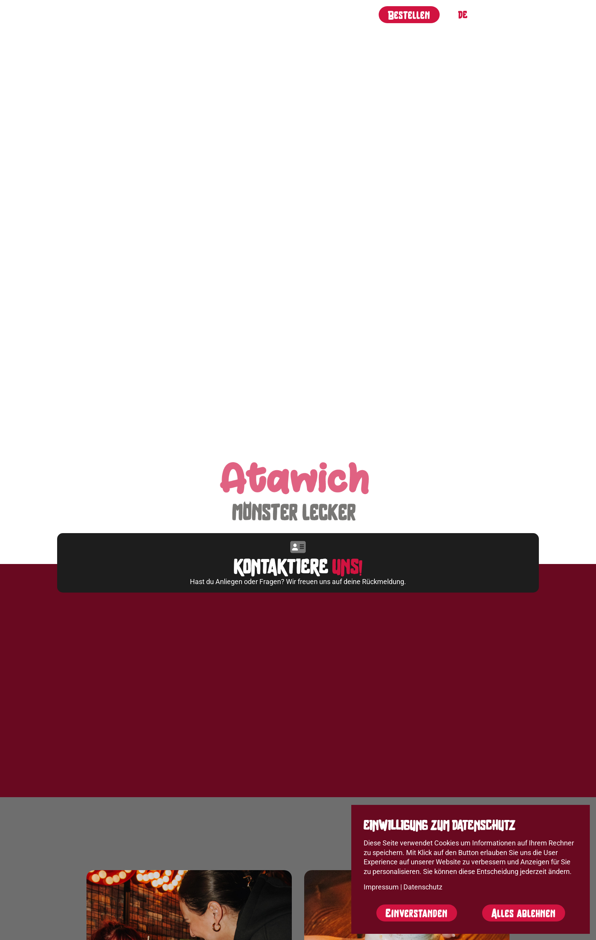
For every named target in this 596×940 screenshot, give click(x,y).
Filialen (241, 13)
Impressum (381, 887)
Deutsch (462, 14)
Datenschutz (422, 887)
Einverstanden (417, 913)
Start (124, 13)
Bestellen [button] (409, 14)
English (478, 14)
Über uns (165, 13)
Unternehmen (296, 13)
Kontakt (350, 13)
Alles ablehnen (523, 913)
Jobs (204, 13)
